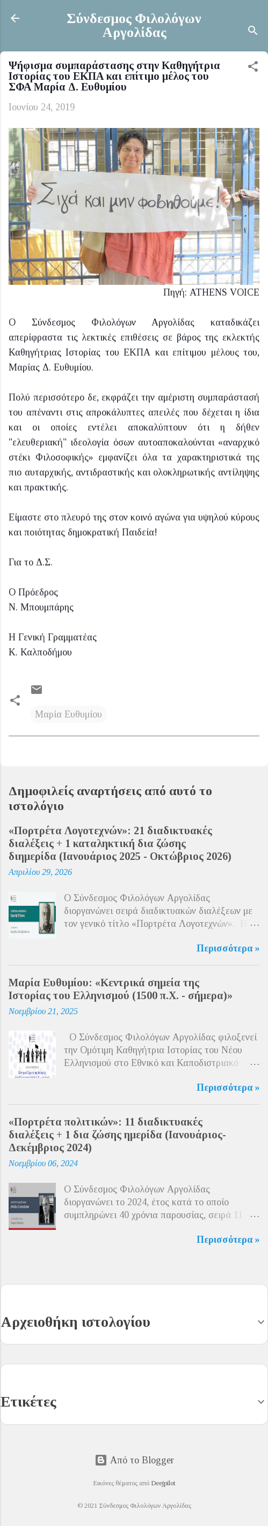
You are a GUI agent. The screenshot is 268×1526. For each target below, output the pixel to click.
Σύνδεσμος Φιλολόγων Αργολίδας (134, 25)
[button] (253, 68)
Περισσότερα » (228, 948)
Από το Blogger (134, 1460)
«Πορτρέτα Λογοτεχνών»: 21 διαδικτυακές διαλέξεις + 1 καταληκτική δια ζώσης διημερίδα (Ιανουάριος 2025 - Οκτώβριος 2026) (120, 843)
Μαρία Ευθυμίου (68, 714)
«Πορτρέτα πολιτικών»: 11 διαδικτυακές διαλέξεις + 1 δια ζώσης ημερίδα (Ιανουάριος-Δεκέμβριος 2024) (117, 1134)
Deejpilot (163, 1483)
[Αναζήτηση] (253, 32)
